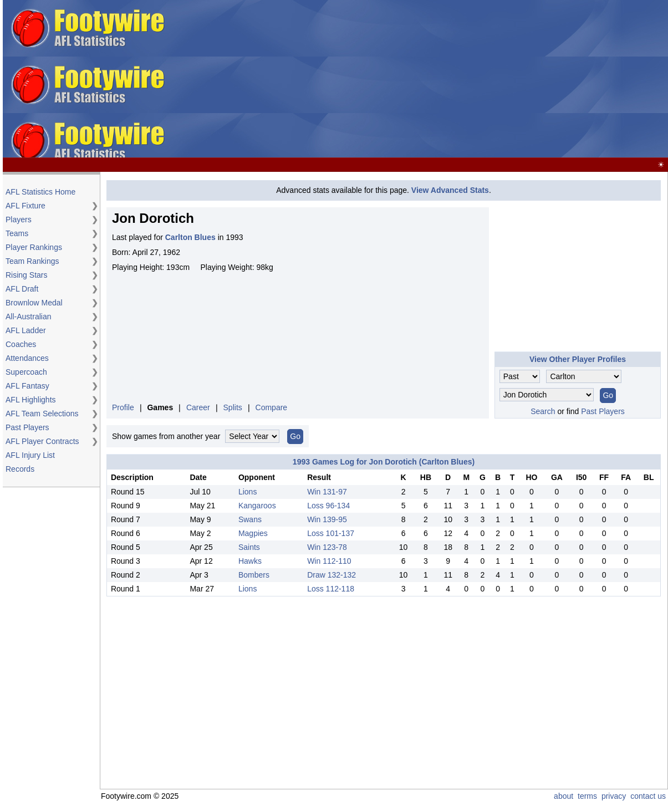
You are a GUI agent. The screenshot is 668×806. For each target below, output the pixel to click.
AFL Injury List (30, 455)
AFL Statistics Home (40, 191)
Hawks (250, 561)
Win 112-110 (329, 561)
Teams (17, 233)
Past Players (27, 427)
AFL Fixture (25, 205)
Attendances (27, 358)
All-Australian (28, 316)
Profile (123, 407)
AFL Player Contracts (42, 441)
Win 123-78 (327, 547)
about (563, 796)
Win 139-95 (327, 519)
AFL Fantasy (27, 385)
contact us (648, 796)
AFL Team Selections (42, 413)
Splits (232, 407)
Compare (272, 407)
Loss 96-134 (328, 505)
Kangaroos (257, 505)
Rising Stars (26, 275)
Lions (247, 491)
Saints (249, 547)
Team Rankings (32, 261)
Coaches (21, 344)
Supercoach (26, 372)
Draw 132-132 (331, 574)
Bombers (253, 574)
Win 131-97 (327, 491)
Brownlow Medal (34, 302)
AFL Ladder (26, 330)
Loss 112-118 (330, 588)
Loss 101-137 (330, 533)
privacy (613, 796)
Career (198, 407)
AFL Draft (22, 288)
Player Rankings (34, 247)
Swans (250, 519)
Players (19, 219)
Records (20, 469)
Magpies (253, 533)
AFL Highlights (31, 399)
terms (587, 796)
